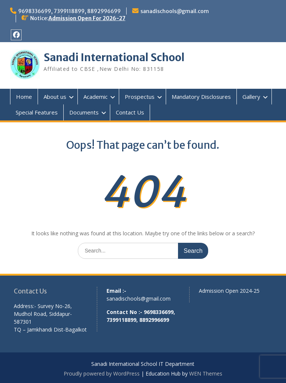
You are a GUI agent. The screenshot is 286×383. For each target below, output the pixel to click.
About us (55, 96)
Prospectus (140, 96)
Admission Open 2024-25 (229, 290)
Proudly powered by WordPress (102, 373)
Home (24, 96)
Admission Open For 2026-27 (86, 18)
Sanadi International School (114, 57)
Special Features (37, 112)
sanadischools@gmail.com (174, 11)
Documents (84, 112)
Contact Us (130, 112)
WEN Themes (205, 373)
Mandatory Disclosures (201, 96)
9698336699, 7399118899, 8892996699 (69, 11)
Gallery (251, 96)
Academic (95, 96)
